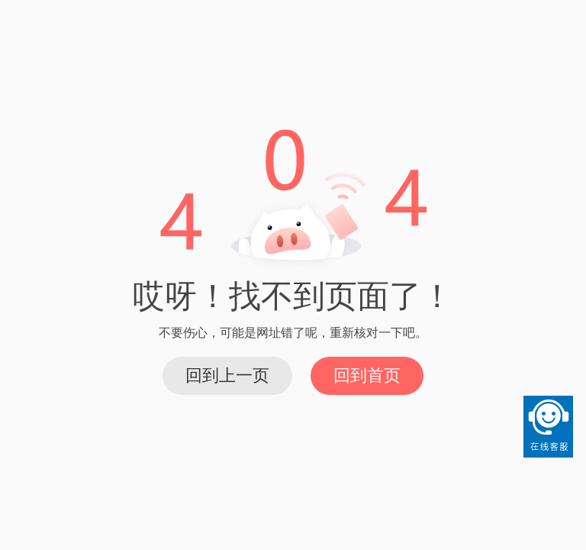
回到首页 (367, 375)
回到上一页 (227, 375)
